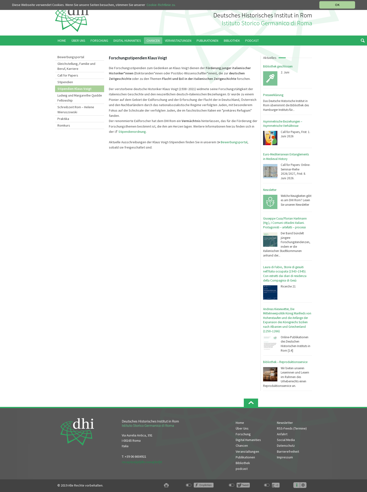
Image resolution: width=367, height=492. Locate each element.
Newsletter (269, 190)
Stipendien (65, 82)
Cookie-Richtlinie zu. (161, 5)
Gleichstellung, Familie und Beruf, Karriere (76, 66)
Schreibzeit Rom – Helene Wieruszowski (75, 109)
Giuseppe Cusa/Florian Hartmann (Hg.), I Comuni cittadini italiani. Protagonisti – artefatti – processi (285, 222)
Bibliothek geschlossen (278, 66)
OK (337, 5)
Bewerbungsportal (70, 57)
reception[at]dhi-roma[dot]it (142, 462)
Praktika (63, 119)
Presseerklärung (273, 95)
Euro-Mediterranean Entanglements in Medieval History (286, 156)
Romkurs (63, 125)
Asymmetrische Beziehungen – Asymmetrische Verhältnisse (282, 123)
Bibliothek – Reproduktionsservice (285, 362)
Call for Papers (67, 75)
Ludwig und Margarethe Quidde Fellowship (79, 97)
